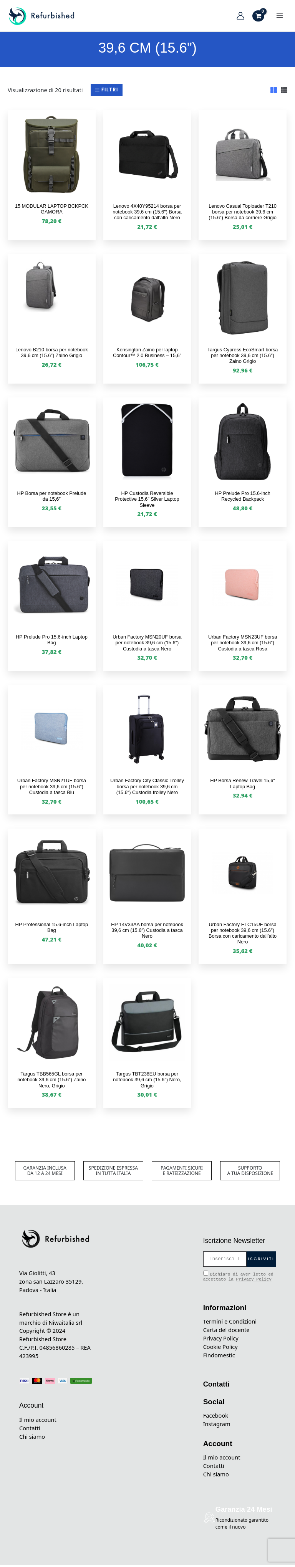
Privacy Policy (253, 1281)
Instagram (216, 1426)
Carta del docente (226, 1332)
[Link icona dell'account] (240, 17)
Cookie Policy (220, 1349)
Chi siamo (32, 1439)
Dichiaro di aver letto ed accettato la (238, 1278)
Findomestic (219, 1357)
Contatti (29, 1430)
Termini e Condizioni (230, 1323)
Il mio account (37, 1422)
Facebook (215, 1417)
